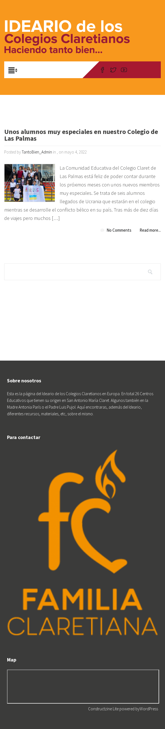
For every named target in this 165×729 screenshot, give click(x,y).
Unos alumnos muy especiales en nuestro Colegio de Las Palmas (81, 135)
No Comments (119, 230)
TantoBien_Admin (37, 152)
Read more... (150, 230)
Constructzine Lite (103, 708)
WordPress (149, 708)
